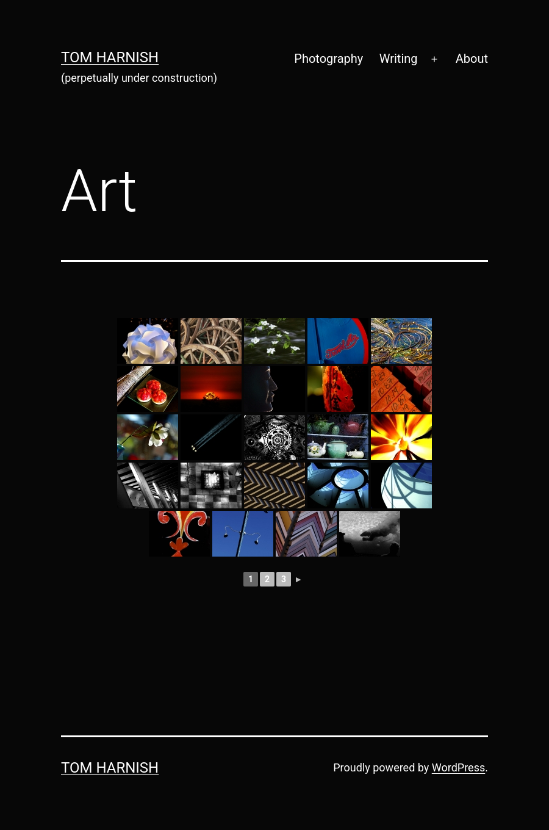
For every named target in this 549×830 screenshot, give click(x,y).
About (472, 58)
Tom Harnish (110, 57)
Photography (328, 58)
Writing (398, 58)
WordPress (458, 767)
